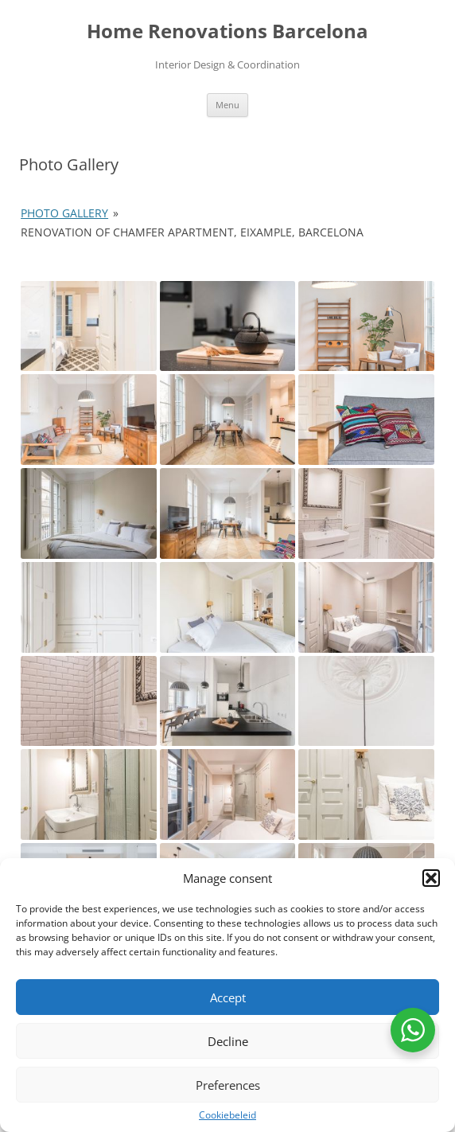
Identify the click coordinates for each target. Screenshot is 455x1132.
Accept (228, 997)
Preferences (228, 1085)
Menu (227, 105)
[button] (431, 878)
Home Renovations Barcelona (227, 31)
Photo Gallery (64, 213)
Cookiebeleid (227, 1115)
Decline (228, 1041)
